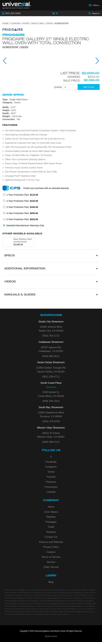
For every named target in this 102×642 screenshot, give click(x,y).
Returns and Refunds (51, 542)
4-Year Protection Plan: (22, 213)
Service (51, 562)
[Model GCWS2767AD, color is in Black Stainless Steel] (18, 242)
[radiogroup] (51, 210)
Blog (51, 582)
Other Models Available (22, 233)
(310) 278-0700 (51, 421)
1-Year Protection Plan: (22, 194)
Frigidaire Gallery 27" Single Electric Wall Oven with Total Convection (45, 41)
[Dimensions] (51, 111)
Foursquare (51, 486)
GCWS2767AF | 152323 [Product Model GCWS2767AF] (15, 47)
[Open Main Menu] (94, 5)
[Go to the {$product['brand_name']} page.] (12, 29)
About (51, 506)
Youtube (51, 476)
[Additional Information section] (51, 268)
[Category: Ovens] (51, 102)
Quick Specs (13, 94)
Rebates (51, 516)
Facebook (51, 461)
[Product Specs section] (51, 255)
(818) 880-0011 (51, 356)
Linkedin (51, 492)
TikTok (51, 471)
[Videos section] (51, 282)
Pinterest (51, 481)
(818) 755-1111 (51, 335)
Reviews (51, 532)
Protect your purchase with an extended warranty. (46, 188)
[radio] (20, 195)
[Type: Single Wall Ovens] (51, 99)
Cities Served (50, 567)
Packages (51, 521)
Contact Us (51, 536)
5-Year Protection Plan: (22, 219)
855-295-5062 (76, 601)
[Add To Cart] (89, 87)
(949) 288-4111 (51, 441)
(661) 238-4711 (51, 376)
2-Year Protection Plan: (22, 201)
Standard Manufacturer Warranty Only (25, 225)
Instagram (51, 466)
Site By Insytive (51, 636)
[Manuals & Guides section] (51, 295)
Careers (51, 552)
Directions (51, 387)
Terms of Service (51, 557)
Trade (51, 526)
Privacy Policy (51, 547)
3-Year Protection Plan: (22, 207)
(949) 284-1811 (51, 401)
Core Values (51, 511)
